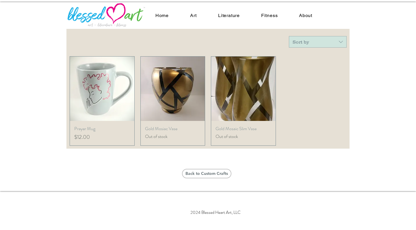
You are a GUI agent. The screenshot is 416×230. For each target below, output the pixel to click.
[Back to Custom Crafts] (206, 173)
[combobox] (318, 42)
